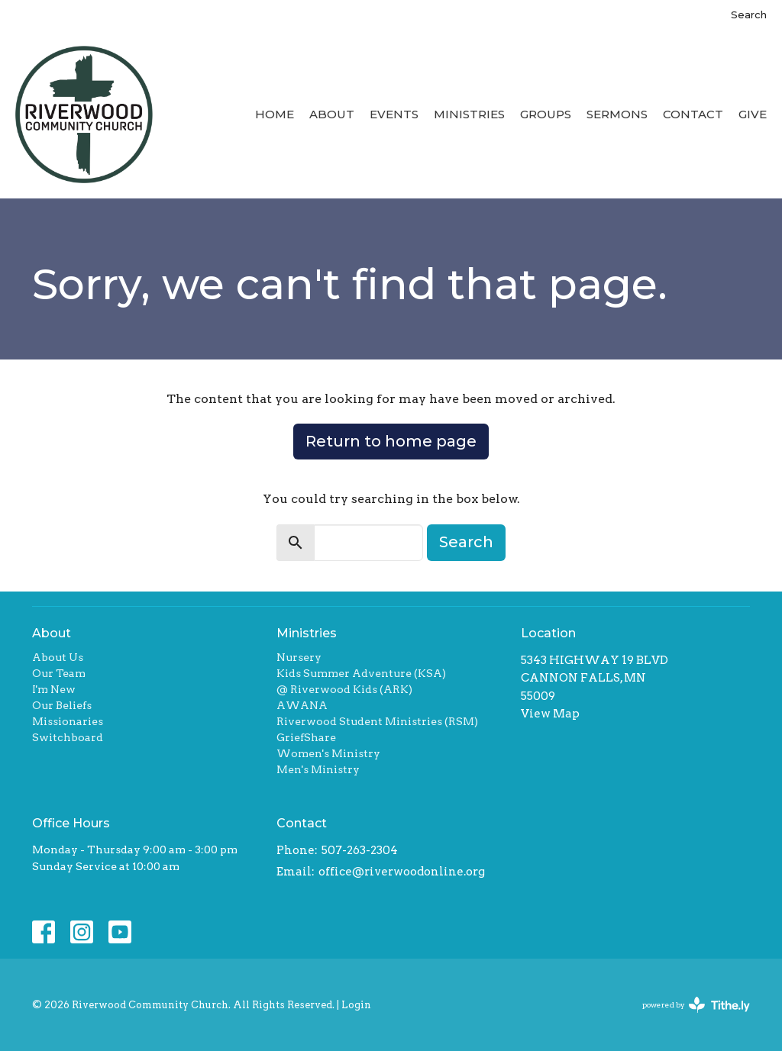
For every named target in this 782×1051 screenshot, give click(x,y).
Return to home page (391, 441)
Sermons (617, 114)
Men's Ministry (318, 769)
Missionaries (67, 721)
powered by (696, 1005)
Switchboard (67, 737)
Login (356, 1005)
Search (749, 14)
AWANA (302, 705)
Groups (545, 114)
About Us (57, 657)
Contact (693, 114)
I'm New (54, 689)
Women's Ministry (328, 753)
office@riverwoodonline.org (401, 872)
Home (274, 114)
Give (752, 114)
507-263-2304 (360, 850)
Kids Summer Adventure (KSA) (361, 673)
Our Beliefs (62, 705)
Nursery (299, 657)
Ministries (469, 114)
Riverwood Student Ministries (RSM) (377, 721)
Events (394, 114)
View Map (550, 714)
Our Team (59, 673)
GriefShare (306, 737)
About (331, 114)
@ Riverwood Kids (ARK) (344, 689)
